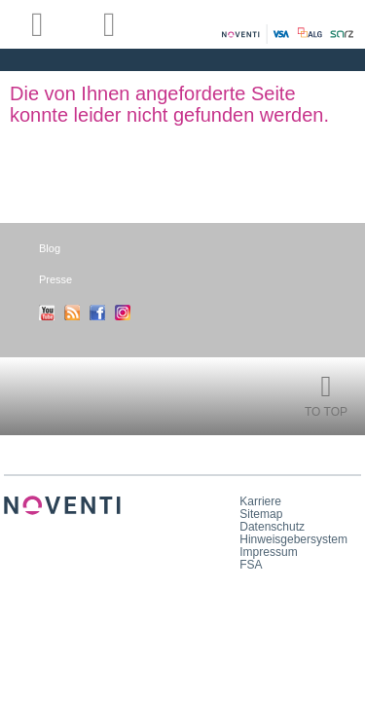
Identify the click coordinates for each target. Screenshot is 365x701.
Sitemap (260, 514)
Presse (55, 279)
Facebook (97, 312)
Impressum (268, 552)
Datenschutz (272, 527)
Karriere (260, 501)
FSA (250, 565)
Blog (49, 248)
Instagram (122, 312)
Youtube (47, 312)
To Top (326, 412)
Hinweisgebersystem (293, 539)
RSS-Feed (72, 312)
